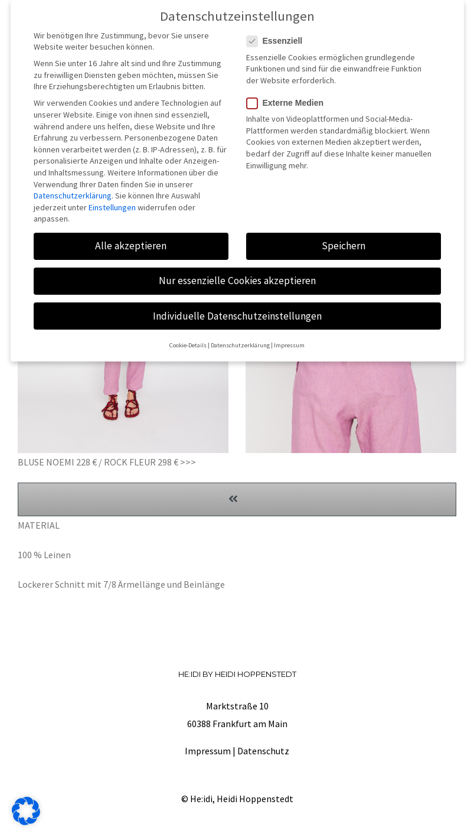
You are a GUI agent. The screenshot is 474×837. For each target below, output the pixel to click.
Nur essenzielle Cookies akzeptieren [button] (237, 277)
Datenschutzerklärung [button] (240, 342)
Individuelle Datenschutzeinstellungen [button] (237, 311)
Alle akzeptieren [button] (130, 242)
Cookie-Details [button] (188, 342)
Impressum (208, 751)
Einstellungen (112, 203)
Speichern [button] (343, 242)
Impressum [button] (289, 342)
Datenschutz (263, 751)
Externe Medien (290, 99)
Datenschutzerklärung (73, 192)
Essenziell (279, 37)
